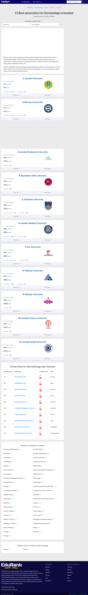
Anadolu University (21, 402)
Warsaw (47, 572)
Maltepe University (33, 294)
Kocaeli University (20, 377)
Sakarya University (21, 389)
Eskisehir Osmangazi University (25, 408)
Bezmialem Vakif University (33, 175)
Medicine (30, 7)
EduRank (52, 16)
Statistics (17, 95)
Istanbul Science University (32, 318)
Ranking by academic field (32, 21)
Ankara (47, 567)
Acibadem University (32, 199)
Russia (69, 575)
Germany (70, 572)
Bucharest (48, 580)
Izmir (46, 578)
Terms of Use (73, 594)
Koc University (33, 247)
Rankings (48, 95)
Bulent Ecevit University (22, 427)
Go (61, 24)
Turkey (52, 7)
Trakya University (20, 414)
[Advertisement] (16, 43)
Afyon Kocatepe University (23, 433)
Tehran (47, 575)
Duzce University (20, 395)
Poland (69, 569)
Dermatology (39, 7)
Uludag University (20, 383)
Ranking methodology (9, 590)
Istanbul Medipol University (32, 223)
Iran (68, 578)
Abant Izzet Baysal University (24, 420)
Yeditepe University (32, 270)
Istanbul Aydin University (32, 342)
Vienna (47, 569)
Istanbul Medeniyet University (32, 152)
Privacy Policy (82, 594)
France (69, 580)
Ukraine (69, 567)
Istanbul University (33, 78)
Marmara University (32, 102)
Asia (46, 7)
